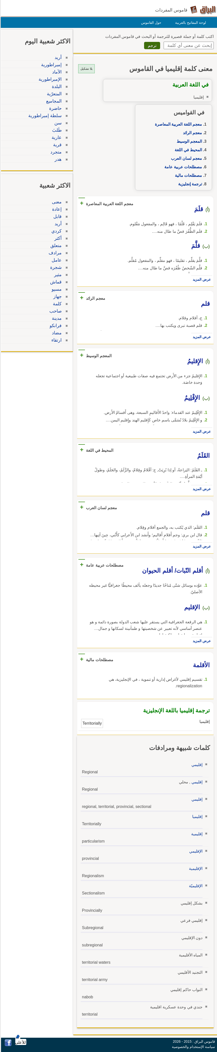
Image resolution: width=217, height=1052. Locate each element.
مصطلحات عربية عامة (182, 167)
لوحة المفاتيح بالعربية (189, 23)
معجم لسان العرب (185, 158)
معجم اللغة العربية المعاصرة (177, 124)
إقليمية (196, 834)
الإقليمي (195, 851)
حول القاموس (150, 23)
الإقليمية (195, 868)
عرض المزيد (201, 279)
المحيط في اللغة (187, 150)
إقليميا (196, 816)
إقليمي (196, 765)
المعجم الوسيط (188, 141)
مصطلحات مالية (187, 175)
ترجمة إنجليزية (189, 184)
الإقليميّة (195, 886)
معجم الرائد (191, 133)
